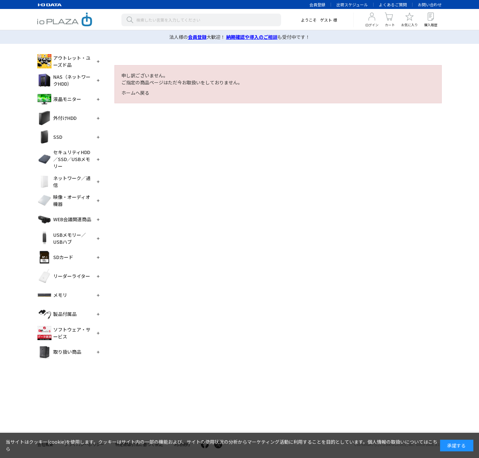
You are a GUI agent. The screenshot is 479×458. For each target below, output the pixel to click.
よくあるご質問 (393, 4)
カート (390, 24)
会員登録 (317, 4)
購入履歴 (430, 24)
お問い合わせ (430, 4)
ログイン (372, 24)
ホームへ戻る (135, 92)
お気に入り (409, 24)
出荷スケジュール (352, 4)
